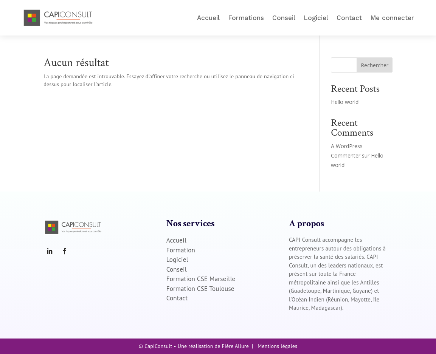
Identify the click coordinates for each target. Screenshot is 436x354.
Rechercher (374, 65)
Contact (349, 18)
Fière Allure (235, 346)
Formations (246, 18)
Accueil (208, 18)
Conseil (283, 18)
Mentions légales (277, 346)
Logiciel (316, 18)
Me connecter (392, 18)
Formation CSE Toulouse (200, 288)
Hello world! (345, 101)
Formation (180, 250)
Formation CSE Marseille (201, 279)
